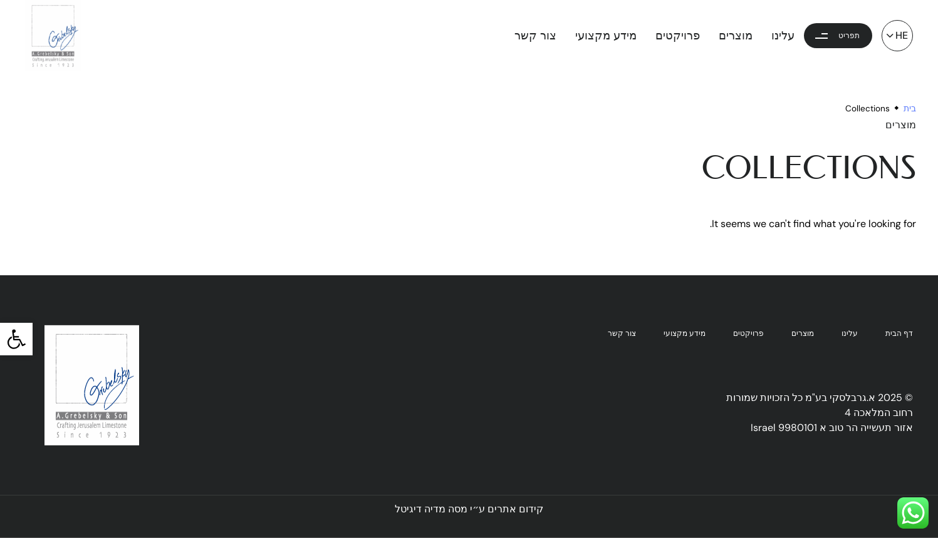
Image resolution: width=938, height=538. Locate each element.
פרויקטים (677, 35)
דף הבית (899, 333)
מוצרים (736, 35)
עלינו (783, 35)
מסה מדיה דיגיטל (431, 508)
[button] (16, 339)
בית (910, 108)
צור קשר (535, 35)
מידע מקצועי (606, 35)
